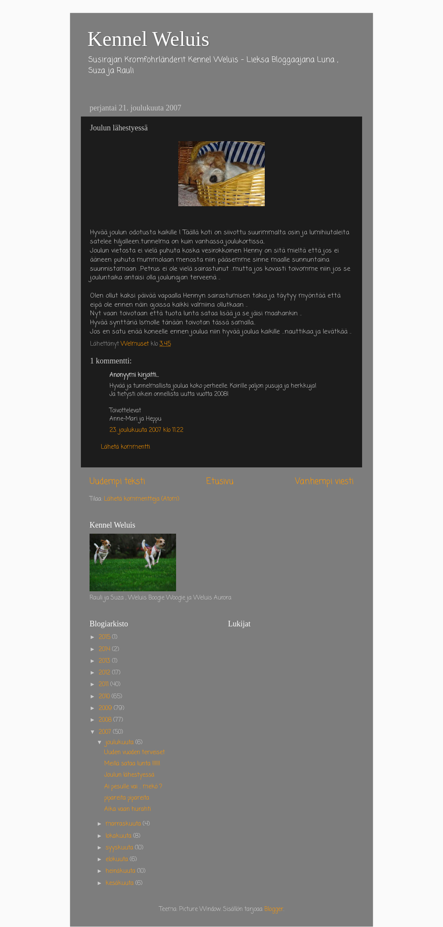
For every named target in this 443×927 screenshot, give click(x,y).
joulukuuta (120, 742)
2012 (105, 672)
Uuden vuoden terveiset (134, 752)
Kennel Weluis (148, 38)
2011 (104, 684)
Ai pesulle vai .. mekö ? (133, 786)
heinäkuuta (121, 871)
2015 (105, 637)
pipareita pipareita (126, 798)
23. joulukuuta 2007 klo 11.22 (146, 430)
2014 (105, 649)
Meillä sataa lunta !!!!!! (132, 763)
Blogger (273, 909)
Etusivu (220, 482)
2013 (105, 661)
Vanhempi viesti (324, 482)
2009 (106, 708)
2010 (105, 696)
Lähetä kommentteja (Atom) (141, 499)
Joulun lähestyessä (129, 775)
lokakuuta (119, 836)
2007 (106, 732)
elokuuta (118, 859)
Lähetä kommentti (125, 447)
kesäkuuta (120, 883)
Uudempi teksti (117, 482)
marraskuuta (124, 824)
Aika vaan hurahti (127, 809)
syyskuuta (120, 847)
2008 (106, 720)
